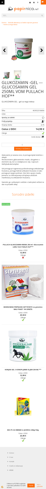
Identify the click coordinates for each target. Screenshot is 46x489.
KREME (11, 470)
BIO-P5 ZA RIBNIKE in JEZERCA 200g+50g (23, 430)
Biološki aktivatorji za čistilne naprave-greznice (23, 23)
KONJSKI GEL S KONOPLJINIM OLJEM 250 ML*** (23, 370)
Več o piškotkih (40, 485)
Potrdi (31, 485)
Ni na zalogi (6, 204)
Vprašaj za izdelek (8, 117)
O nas (11, 457)
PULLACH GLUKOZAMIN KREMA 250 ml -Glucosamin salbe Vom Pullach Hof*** (23, 246)
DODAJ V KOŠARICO (23, 149)
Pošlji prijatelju (7, 121)
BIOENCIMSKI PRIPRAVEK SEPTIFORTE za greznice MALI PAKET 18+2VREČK (23, 308)
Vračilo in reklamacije (16, 466)
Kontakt (11, 461)
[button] (41, 50)
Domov (4, 23)
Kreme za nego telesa (10, 24)
